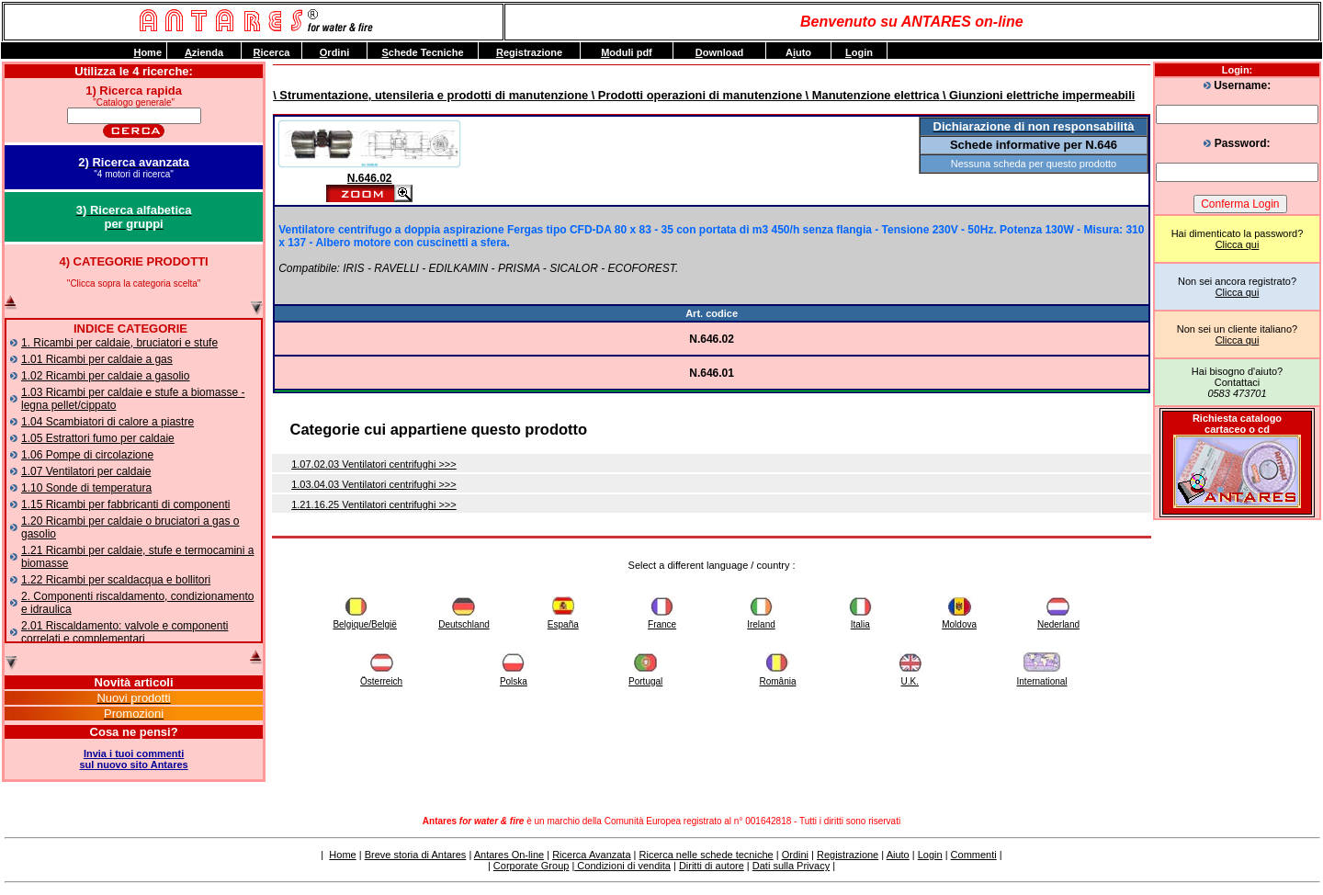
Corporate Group (531, 865)
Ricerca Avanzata (591, 854)
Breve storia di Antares (416, 854)
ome (147, 52)
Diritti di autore (711, 865)
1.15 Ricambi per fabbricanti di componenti (125, 504)
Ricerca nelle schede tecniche (706, 854)
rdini (334, 52)
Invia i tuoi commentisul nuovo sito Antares (134, 759)
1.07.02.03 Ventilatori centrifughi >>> (374, 464)
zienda (204, 52)
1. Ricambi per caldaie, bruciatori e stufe (119, 342)
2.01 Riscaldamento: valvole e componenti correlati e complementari (124, 632)
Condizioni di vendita (622, 865)
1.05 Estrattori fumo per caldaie (98, 438)
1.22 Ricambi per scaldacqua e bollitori (115, 579)
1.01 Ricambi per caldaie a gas (97, 359)
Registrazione (847, 854)
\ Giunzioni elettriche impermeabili (1037, 95)
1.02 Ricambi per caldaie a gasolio (105, 375)
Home (342, 854)
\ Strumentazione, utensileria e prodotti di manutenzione (430, 95)
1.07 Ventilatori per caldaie (86, 471)
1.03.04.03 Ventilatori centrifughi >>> (374, 484)
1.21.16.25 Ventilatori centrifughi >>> (374, 504)
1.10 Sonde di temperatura (86, 487)
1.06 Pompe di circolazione (87, 454)
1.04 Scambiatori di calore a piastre (107, 421)
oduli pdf (626, 52)
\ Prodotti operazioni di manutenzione (695, 95)
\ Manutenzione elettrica (870, 95)
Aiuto (898, 854)
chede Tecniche (422, 52)
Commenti (974, 854)
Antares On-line (509, 854)
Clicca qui (1238, 244)
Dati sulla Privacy (791, 865)
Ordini (795, 854)
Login (930, 854)
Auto (798, 52)
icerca (272, 52)
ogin (859, 52)
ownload (719, 52)
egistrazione (529, 52)
